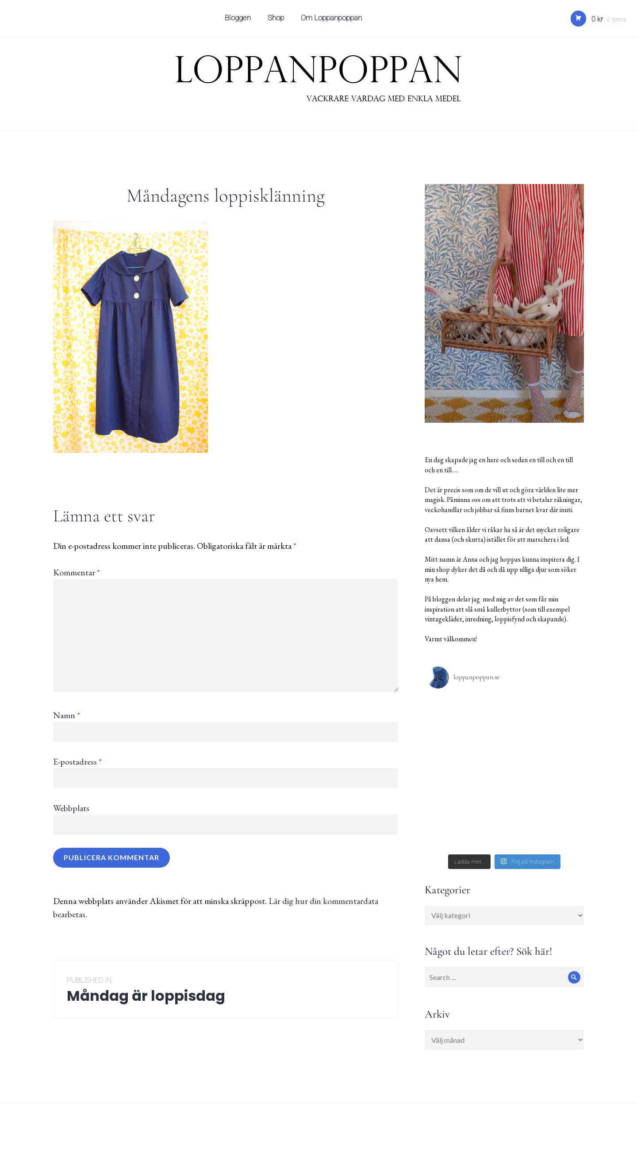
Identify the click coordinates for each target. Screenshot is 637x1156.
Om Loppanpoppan (332, 20)
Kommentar (76, 572)
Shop (277, 20)
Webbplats (71, 808)
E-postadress (77, 761)
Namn (66, 715)
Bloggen (239, 20)
